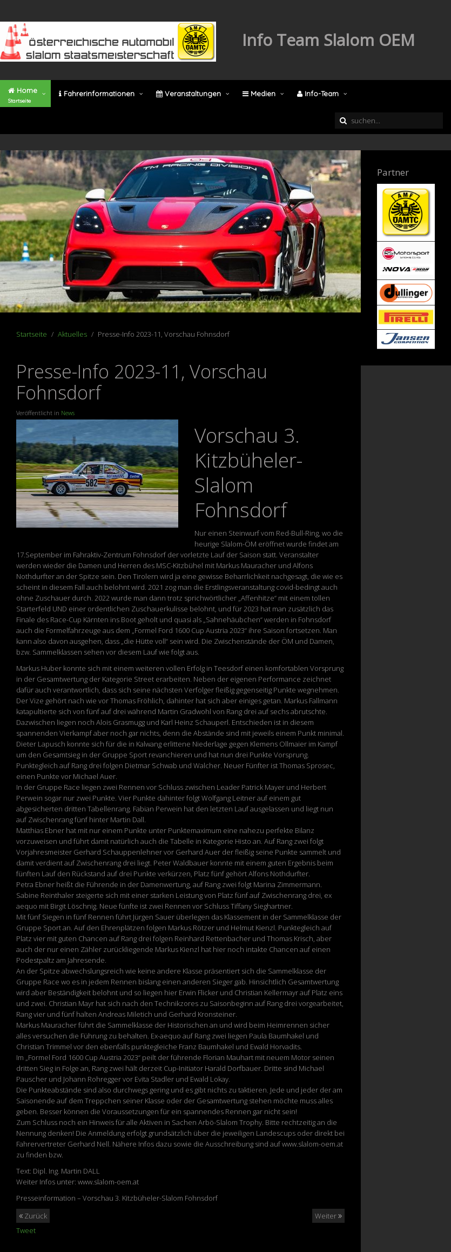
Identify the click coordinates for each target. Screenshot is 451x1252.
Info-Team (318, 93)
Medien (259, 93)
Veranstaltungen (188, 93)
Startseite (31, 334)
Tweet (26, 1230)
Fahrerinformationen (96, 93)
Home (22, 95)
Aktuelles (72, 334)
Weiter (328, 1216)
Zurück (33, 1216)
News (68, 413)
